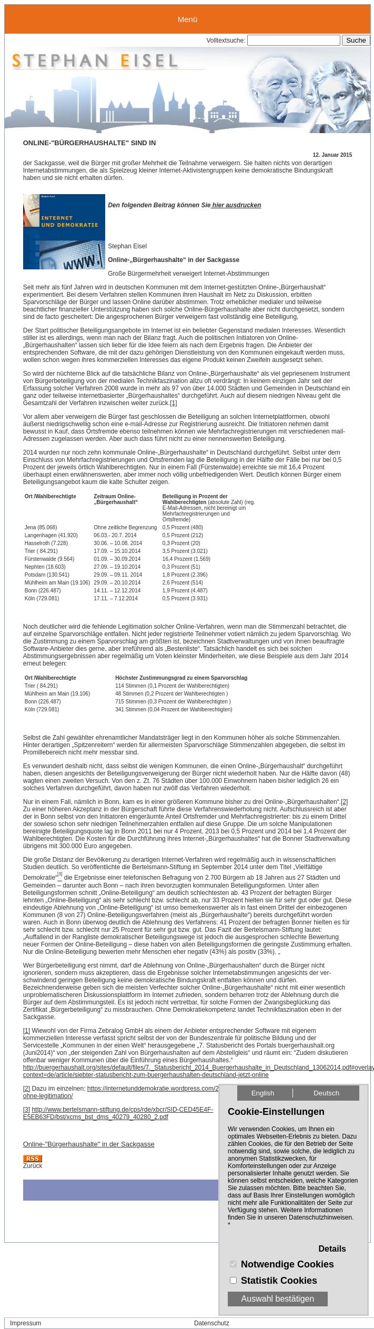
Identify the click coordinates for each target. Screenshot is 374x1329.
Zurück (33, 1166)
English (263, 1093)
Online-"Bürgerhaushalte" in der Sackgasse (89, 1144)
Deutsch (326, 1093)
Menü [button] (188, 19)
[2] (344, 802)
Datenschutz (211, 1323)
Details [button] (332, 1248)
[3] (26, 1109)
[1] (173, 403)
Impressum (25, 1323)
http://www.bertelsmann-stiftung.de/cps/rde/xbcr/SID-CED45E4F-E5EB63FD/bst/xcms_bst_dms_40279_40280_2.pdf (118, 1113)
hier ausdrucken (235, 205)
